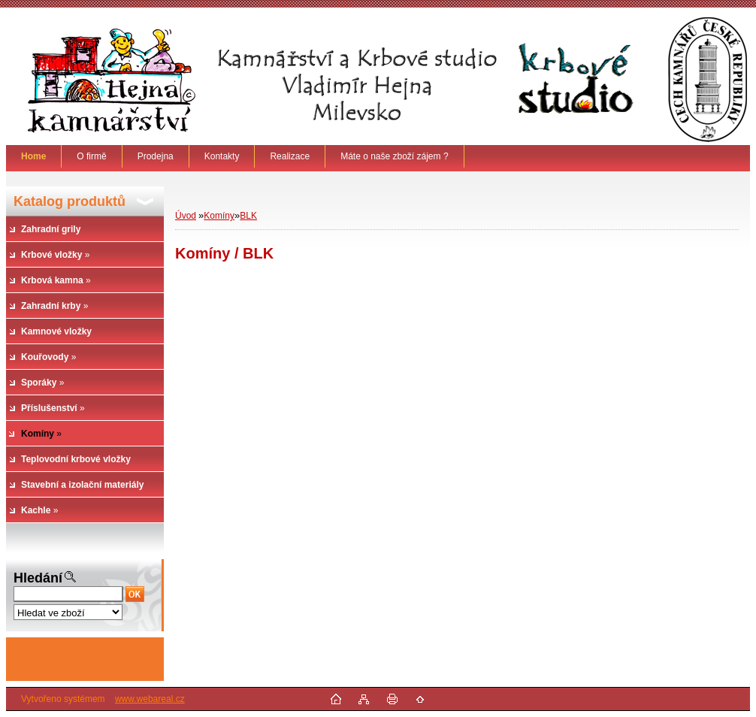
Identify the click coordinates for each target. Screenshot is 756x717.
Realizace (290, 156)
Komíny (219, 215)
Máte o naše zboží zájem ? (394, 156)
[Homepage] (34, 156)
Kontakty (222, 156)
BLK (248, 215)
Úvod (185, 215)
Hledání (38, 577)
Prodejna (156, 156)
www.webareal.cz (150, 699)
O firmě (91, 156)
